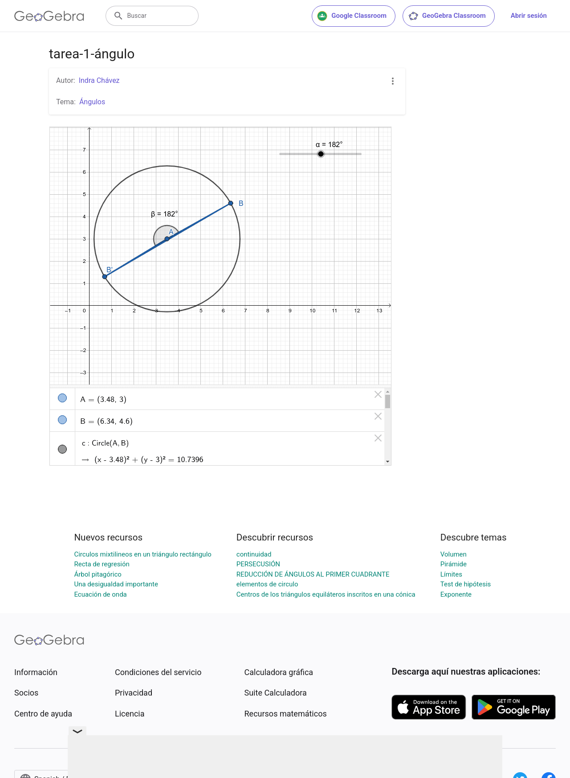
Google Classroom (352, 16)
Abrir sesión (529, 16)
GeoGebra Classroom (447, 16)
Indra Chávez (99, 80)
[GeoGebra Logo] (49, 16)
